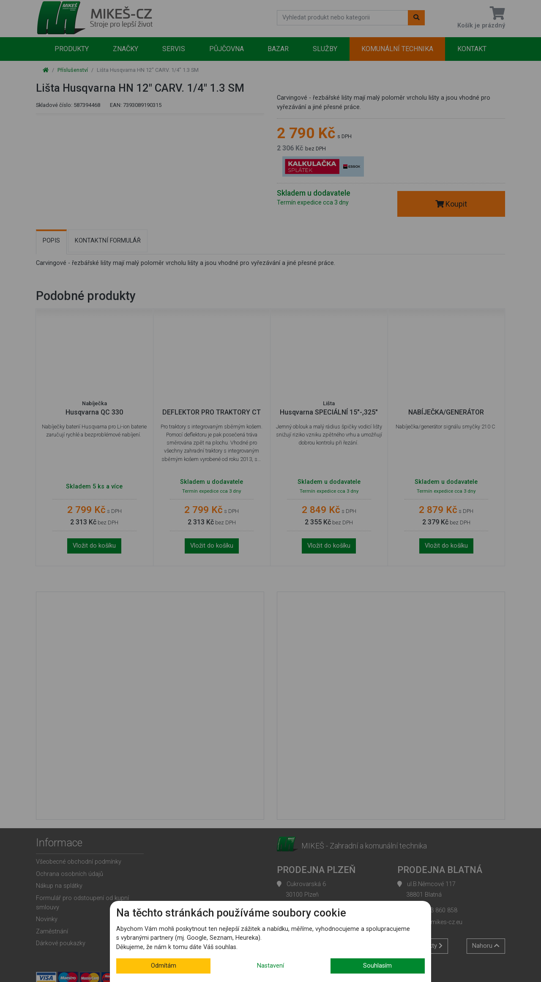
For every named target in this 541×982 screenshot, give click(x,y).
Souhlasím (377, 965)
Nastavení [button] (270, 965)
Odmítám (163, 965)
